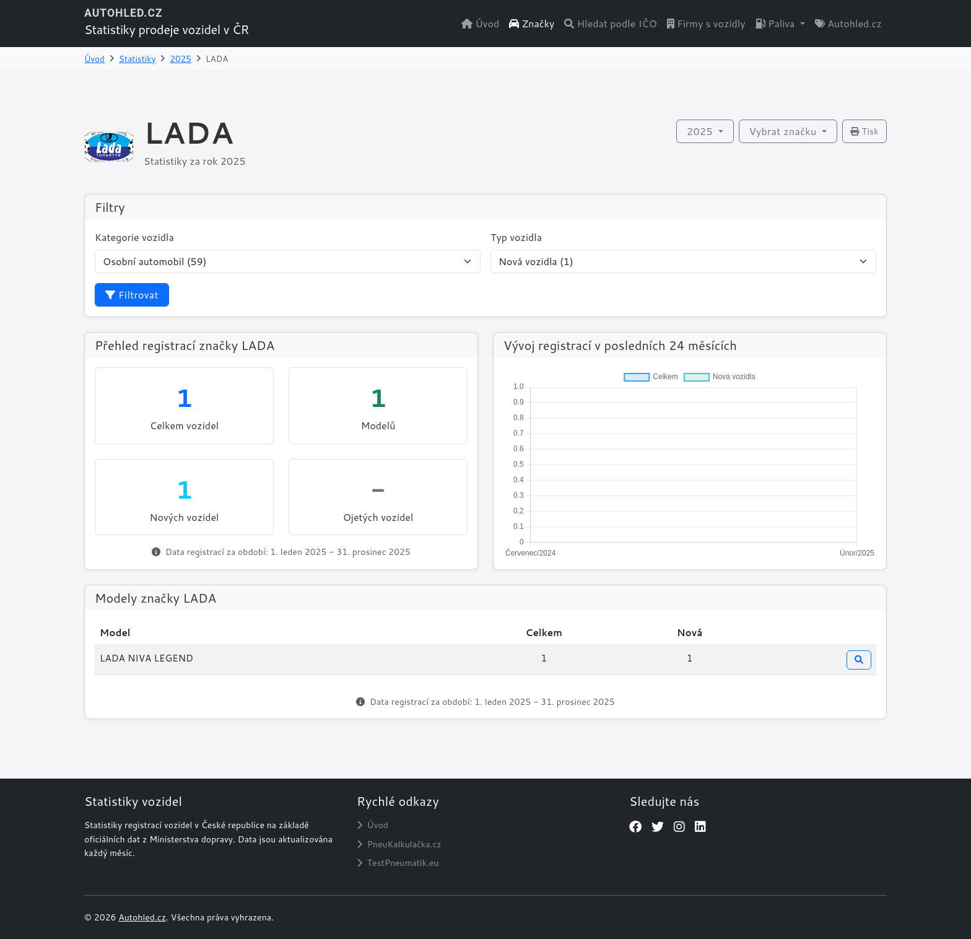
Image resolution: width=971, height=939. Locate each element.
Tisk (864, 131)
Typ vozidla (516, 237)
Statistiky (137, 58)
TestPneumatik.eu (398, 863)
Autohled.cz (848, 23)
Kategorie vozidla (134, 237)
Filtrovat (132, 294)
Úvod (480, 23)
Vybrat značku (784, 131)
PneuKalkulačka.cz (399, 844)
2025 (180, 58)
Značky (531, 23)
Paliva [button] (776, 23)
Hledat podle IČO (610, 23)
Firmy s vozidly (706, 23)
